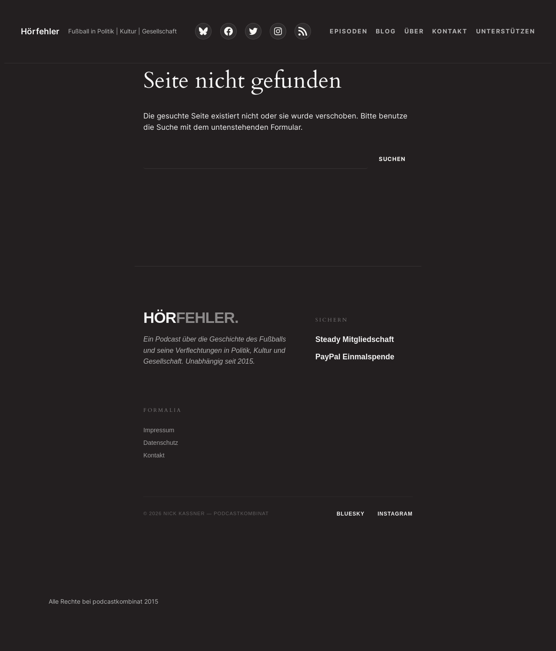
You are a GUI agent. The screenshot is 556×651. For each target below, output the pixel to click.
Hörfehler (40, 31)
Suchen (392, 159)
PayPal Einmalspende (354, 356)
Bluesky (350, 514)
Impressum (158, 430)
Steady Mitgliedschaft (354, 339)
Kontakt (154, 455)
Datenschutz (160, 442)
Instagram (395, 514)
